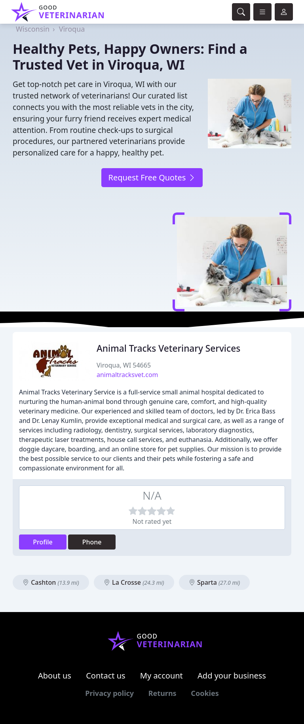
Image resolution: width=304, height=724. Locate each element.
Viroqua (72, 29)
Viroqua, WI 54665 (124, 365)
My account (161, 675)
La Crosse (134, 582)
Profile (43, 542)
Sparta (214, 582)
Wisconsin (32, 29)
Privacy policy (109, 693)
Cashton (51, 582)
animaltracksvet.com (127, 374)
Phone (92, 542)
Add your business (232, 675)
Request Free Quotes (152, 177)
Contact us (105, 675)
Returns (162, 693)
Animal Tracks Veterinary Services (168, 348)
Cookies (204, 693)
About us (54, 675)
